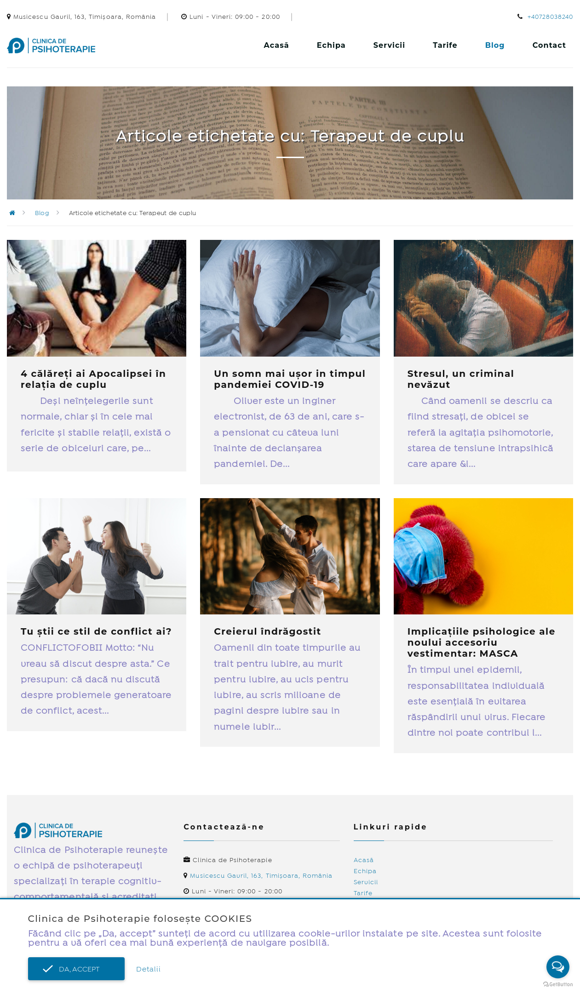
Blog (495, 45)
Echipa (331, 45)
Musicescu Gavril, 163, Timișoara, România (261, 876)
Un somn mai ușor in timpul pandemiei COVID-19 (290, 379)
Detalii (148, 969)
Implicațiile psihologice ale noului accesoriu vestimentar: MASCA (482, 642)
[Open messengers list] (557, 966)
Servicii (389, 45)
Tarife (445, 45)
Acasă (276, 45)
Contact (549, 45)
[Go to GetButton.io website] (558, 985)
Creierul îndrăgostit (267, 631)
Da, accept (76, 969)
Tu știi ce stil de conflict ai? (96, 631)
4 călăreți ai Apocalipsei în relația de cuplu (93, 379)
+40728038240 (550, 17)
